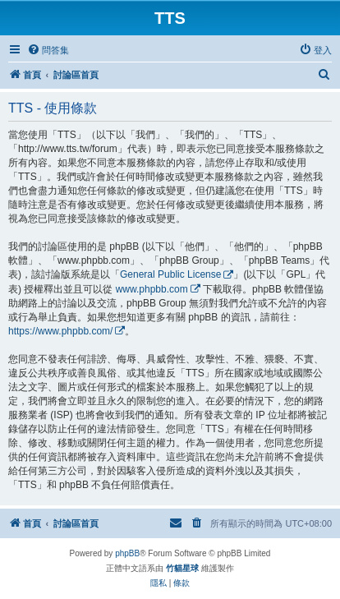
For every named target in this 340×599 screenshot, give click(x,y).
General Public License (170, 274)
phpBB (127, 553)
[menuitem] (48, 50)
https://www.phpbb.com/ (60, 331)
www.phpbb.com (152, 289)
